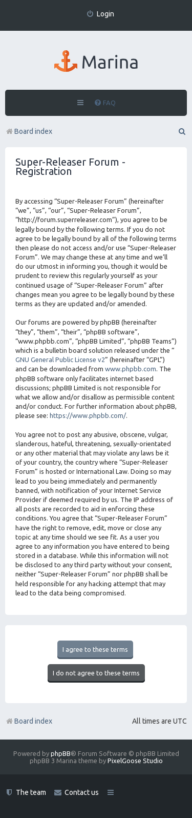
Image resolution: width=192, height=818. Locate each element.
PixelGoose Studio (135, 760)
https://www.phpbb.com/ (88, 415)
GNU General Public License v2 (60, 359)
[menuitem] (100, 14)
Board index (28, 721)
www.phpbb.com (130, 368)
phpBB (61, 753)
